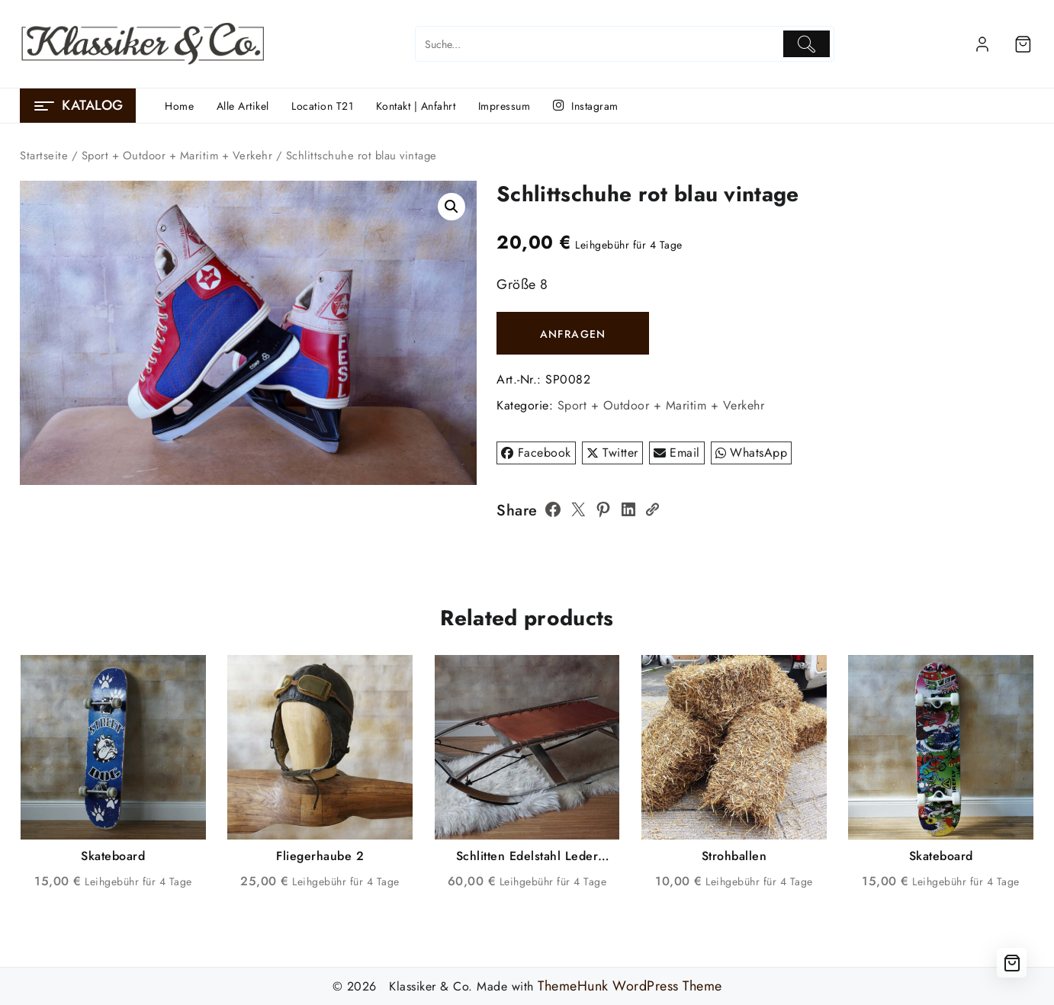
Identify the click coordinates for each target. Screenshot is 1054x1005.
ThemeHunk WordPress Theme (630, 986)
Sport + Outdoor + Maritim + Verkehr (177, 155)
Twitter (612, 452)
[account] (982, 44)
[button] (451, 206)
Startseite (44, 155)
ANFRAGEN (573, 334)
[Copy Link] (652, 509)
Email (677, 452)
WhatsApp (751, 452)
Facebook (536, 452)
